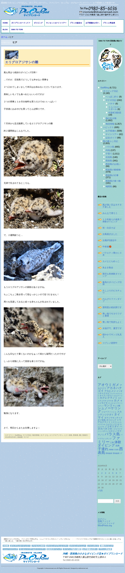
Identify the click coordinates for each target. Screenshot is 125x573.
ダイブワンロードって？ (20, 23)
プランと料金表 (109, 23)
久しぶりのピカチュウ (112, 291)
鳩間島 (109, 186)
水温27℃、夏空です (112, 328)
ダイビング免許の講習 (72, 549)
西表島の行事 (112, 175)
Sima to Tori (17, 30)
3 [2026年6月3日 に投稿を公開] (105, 473)
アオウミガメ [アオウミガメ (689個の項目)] (108, 385)
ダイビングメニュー (78, 546)
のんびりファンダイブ (112, 300)
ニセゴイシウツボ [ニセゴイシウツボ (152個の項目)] (112, 424)
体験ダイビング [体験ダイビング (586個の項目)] (109, 443)
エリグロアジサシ (56, 435)
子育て (109, 154)
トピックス (108, 127)
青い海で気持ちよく (112, 322)
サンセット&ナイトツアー (56, 23)
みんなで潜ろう (110, 213)
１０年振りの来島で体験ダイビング (112, 220)
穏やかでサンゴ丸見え (112, 335)
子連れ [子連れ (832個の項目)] (103, 449)
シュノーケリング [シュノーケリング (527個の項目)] (109, 409)
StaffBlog (18, 435)
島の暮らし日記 (110, 141)
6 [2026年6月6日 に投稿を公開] (116, 473)
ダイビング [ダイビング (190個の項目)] (111, 420)
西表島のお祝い (113, 164)
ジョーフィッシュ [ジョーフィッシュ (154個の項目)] (109, 412)
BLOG (5, 30)
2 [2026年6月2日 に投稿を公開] (101, 473)
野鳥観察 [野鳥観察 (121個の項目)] (109, 453)
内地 (108, 150)
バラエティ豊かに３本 (112, 254)
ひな (46, 435)
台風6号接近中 (109, 240)
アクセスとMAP (38, 546)
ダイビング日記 (110, 91)
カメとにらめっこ (111, 261)
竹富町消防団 (114, 113)
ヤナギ (26, 437)
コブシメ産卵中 (110, 343)
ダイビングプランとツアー (57, 546)
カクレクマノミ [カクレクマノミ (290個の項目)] (108, 397)
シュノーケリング (10, 549)
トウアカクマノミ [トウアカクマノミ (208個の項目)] (109, 421)
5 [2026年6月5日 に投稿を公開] (112, 473)
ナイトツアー (112, 134)
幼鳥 (70, 435)
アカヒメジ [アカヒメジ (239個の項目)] (110, 391)
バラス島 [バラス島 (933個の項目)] (112, 434)
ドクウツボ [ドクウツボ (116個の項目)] (101, 424)
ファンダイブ (93, 546)
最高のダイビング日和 (112, 283)
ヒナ (66, 435)
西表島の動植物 (113, 170)
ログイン (102, 519)
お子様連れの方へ (92, 23)
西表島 (75, 435)
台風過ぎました (110, 234)
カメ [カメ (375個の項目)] (117, 400)
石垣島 (109, 157)
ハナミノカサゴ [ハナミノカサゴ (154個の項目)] (107, 431)
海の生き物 (111, 118)
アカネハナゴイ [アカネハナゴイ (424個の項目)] (110, 389)
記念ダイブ (111, 138)
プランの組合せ (76, 23)
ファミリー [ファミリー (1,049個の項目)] (109, 440)
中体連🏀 (107, 246)
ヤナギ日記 (27, 435)
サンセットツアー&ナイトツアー (32, 549)
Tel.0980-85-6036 (71, 560)
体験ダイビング (107, 546)
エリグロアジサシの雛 (21, 62)
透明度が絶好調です (112, 307)
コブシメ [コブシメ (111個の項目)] (101, 406)
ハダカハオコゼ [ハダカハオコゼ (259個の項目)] (110, 427)
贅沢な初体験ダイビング (112, 275)
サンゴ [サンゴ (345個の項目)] (108, 405)
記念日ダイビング (54, 549)
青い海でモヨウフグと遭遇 (112, 314)
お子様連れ (111, 131)
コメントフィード (106, 523)
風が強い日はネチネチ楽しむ (112, 206)
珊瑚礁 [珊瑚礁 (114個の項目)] (111, 449)
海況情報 (35, 435)
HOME (5, 23)
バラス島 (110, 147)
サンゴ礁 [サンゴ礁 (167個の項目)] (116, 406)
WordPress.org (105, 525)
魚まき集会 (108, 267)
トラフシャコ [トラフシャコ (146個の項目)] (116, 422)
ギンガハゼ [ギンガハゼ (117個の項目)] (112, 403)
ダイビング (38, 23)
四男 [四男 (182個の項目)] (118, 446)
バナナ (111, 103)
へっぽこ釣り (112, 97)
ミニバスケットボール (114, 108)
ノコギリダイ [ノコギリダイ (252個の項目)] (112, 426)
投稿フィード (104, 521)
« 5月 (100, 490)
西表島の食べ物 (113, 181)
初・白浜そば (109, 228)
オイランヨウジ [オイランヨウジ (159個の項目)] (106, 396)
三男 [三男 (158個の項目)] (112, 443)
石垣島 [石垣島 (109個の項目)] (116, 449)
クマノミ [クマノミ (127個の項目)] (119, 403)
